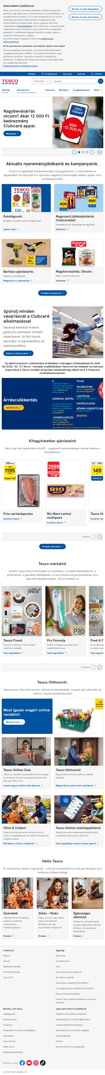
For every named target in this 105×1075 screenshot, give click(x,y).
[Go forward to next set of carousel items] (99, 537)
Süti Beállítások (25, 26)
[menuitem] (31, 74)
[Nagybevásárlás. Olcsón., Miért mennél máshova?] (78, 261)
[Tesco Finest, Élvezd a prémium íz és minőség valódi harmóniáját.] (22, 621)
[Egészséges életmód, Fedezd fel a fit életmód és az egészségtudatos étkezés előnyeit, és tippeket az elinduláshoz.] (87, 908)
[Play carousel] (99, 152)
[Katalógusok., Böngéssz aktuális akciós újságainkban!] (26, 208)
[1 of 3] (79, 152)
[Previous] (74, 152)
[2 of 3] (83, 152)
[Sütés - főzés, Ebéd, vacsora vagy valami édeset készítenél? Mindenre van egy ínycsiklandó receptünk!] (52, 908)
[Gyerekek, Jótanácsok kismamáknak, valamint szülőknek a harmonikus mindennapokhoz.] (17, 908)
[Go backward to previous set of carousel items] (93, 537)
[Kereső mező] (74, 81)
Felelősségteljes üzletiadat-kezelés (20, 65)
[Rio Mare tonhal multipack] (65, 492)
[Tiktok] (43, 1063)
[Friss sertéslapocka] (22, 490)
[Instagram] (36, 1063)
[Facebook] (22, 1063)
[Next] (92, 152)
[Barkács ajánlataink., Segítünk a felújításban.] (26, 261)
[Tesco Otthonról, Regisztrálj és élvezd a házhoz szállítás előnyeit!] (78, 763)
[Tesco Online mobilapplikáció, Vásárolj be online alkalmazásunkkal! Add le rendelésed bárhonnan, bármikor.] (78, 821)
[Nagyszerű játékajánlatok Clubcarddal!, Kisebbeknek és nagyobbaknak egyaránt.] (78, 208)
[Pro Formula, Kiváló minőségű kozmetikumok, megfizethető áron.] (65, 621)
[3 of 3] (87, 152)
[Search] (100, 81)
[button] (32, 74)
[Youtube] (29, 1063)
